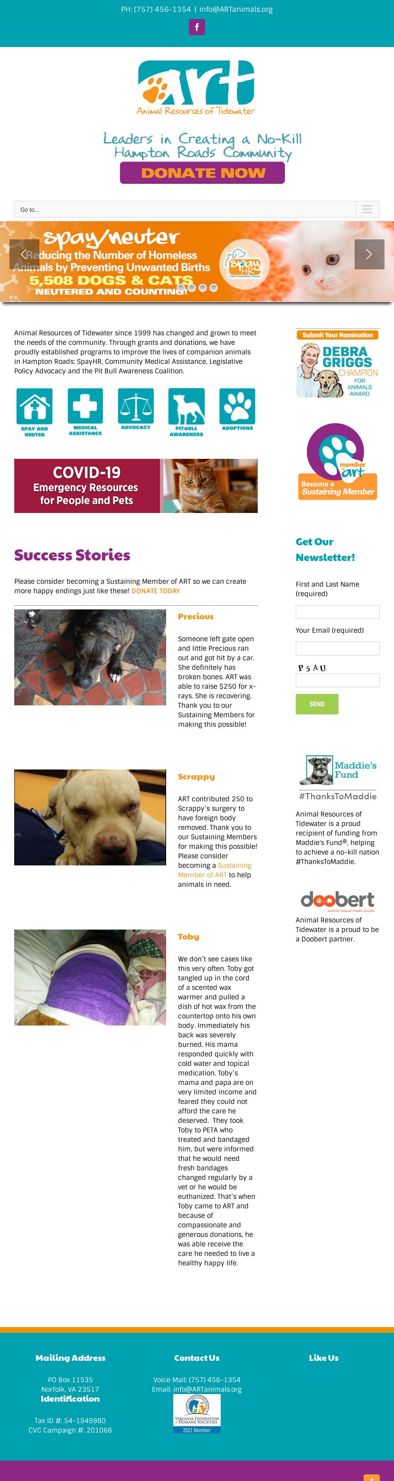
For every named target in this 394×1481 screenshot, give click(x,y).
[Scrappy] (90, 817)
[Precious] (90, 657)
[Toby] (90, 977)
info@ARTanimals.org (236, 9)
